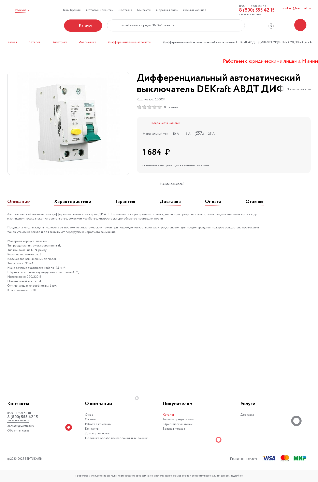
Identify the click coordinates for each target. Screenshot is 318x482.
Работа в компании (98, 424)
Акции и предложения (178, 419)
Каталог (168, 414)
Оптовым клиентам (99, 10)
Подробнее (236, 476)
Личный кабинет (194, 10)
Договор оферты (97, 433)
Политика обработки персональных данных (116, 438)
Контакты (144, 10)
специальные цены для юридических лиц (175, 165)
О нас (89, 414)
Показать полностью (299, 89)
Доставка (125, 10)
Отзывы (90, 419)
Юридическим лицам (177, 424)
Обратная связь (167, 10)
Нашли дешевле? (172, 184)
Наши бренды (71, 10)
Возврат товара (174, 428)
